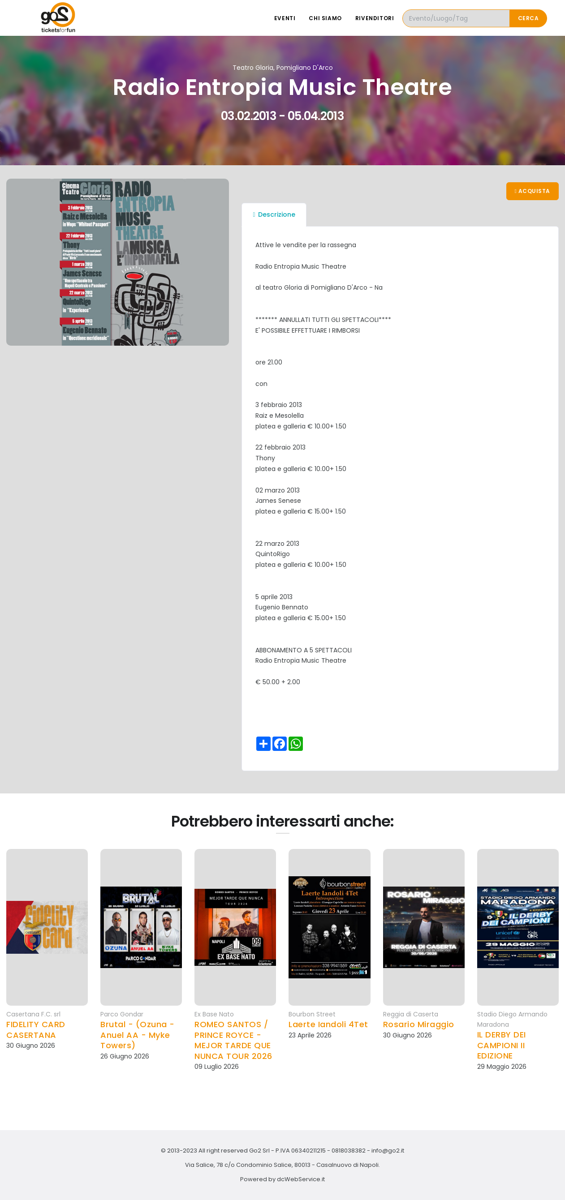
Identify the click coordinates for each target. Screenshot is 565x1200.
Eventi (285, 18)
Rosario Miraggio (418, 1024)
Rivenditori (374, 18)
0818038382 (349, 1150)
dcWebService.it (301, 1179)
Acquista (532, 191)
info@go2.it (387, 1150)
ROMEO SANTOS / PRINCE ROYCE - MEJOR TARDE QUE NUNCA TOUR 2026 (233, 1040)
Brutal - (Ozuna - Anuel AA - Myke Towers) (137, 1035)
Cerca (528, 18)
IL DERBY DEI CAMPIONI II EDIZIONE (501, 1045)
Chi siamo (325, 18)
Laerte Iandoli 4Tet (328, 1024)
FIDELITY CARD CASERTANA (35, 1030)
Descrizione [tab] (274, 214)
